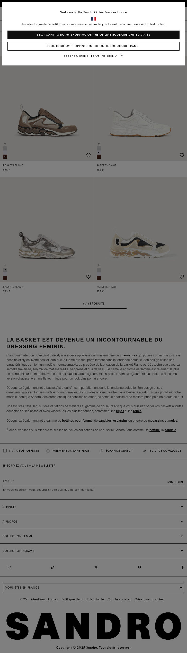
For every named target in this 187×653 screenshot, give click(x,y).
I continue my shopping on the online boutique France (93, 46)
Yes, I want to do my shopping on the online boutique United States (93, 34)
